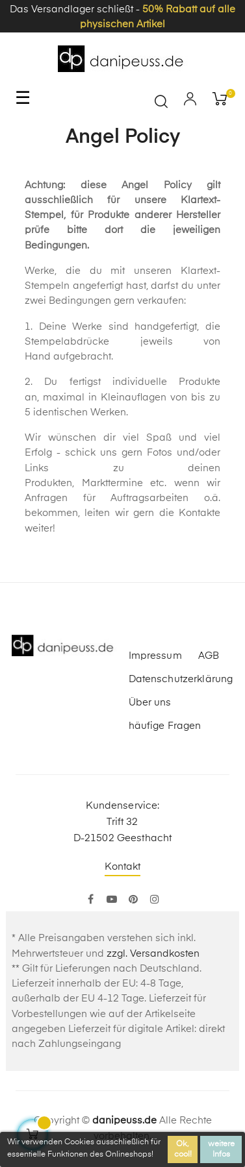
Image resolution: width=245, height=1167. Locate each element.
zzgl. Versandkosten (153, 954)
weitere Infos (221, 1149)
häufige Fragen (165, 726)
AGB (208, 656)
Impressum (155, 656)
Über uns (150, 702)
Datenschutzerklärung (181, 679)
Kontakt (123, 867)
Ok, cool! (183, 1149)
